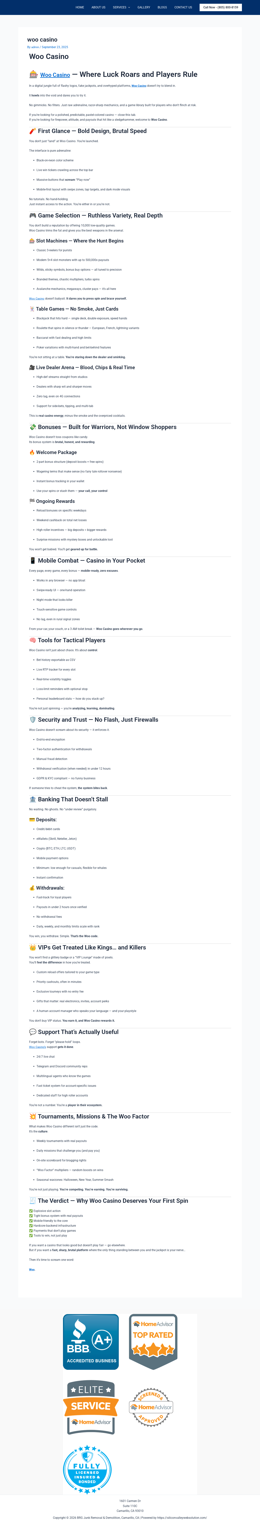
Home (88, 7)
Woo (32, 1269)
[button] (221, 7)
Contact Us (184, 7)
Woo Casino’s (38, 1047)
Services (126, 7)
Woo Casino (60, 74)
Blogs (164, 7)
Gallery (147, 7)
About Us (105, 7)
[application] (133, 7)
